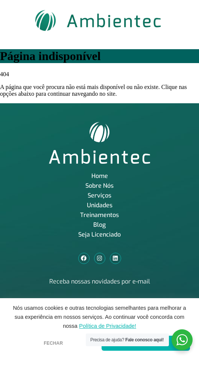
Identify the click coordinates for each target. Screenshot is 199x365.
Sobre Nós (99, 186)
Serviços (99, 195)
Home (99, 176)
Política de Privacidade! (107, 326)
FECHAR (53, 343)
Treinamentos (99, 215)
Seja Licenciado (99, 234)
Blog (99, 225)
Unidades (99, 205)
